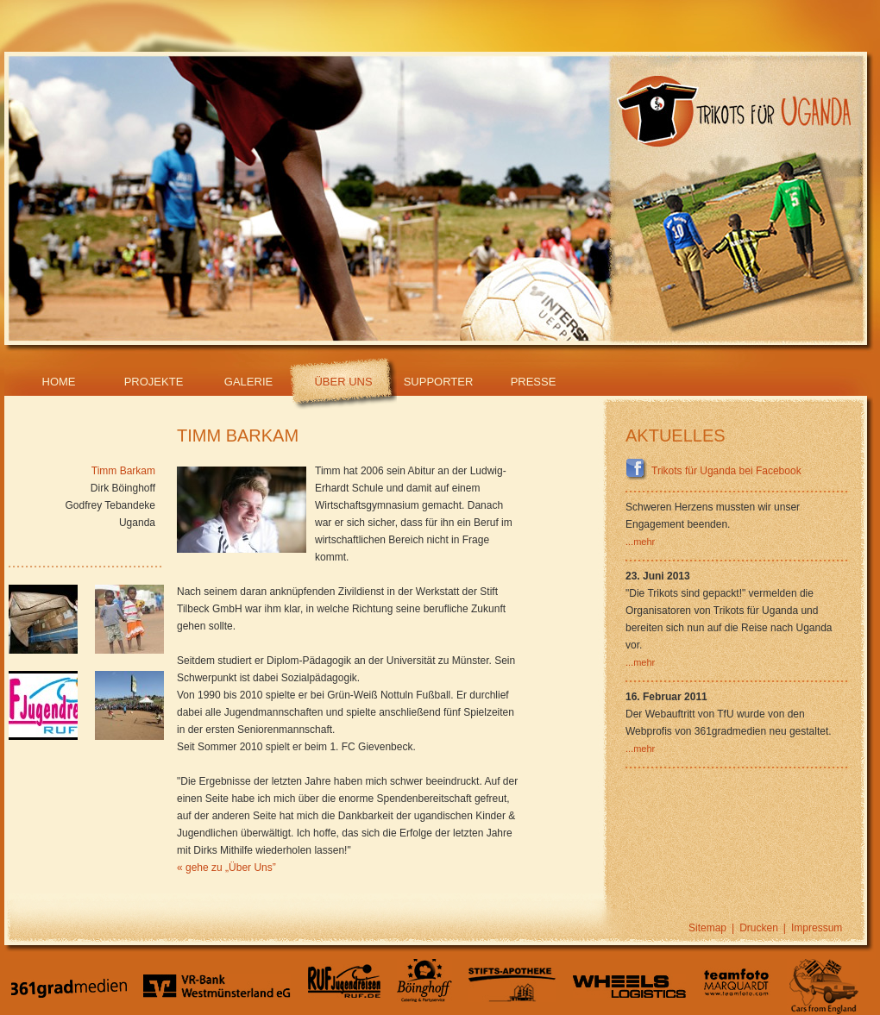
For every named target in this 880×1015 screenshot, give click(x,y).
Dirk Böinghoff (123, 488)
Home (59, 381)
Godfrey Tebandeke (110, 505)
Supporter (439, 381)
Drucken (758, 928)
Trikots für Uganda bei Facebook (713, 471)
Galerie (248, 381)
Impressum (816, 928)
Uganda (137, 523)
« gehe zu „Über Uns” (226, 867)
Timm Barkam (123, 471)
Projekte (154, 381)
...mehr (640, 541)
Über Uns (343, 381)
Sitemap (707, 928)
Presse (533, 381)
